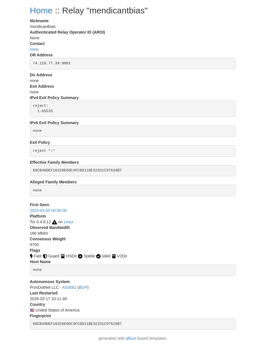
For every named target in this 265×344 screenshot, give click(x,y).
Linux (68, 222)
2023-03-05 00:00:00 (48, 210)
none (34, 49)
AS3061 (69, 287)
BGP (83, 287)
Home (41, 10)
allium (131, 338)
